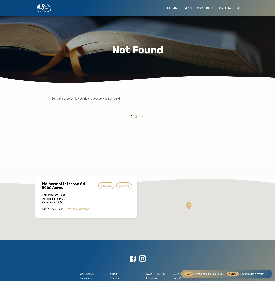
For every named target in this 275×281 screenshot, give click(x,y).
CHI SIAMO (172, 8)
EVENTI (187, 8)
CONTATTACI (225, 8)
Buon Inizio (152, 278)
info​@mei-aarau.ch (78, 209)
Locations (123, 186)
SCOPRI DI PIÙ (204, 8)
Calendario (116, 278)
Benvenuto (86, 278)
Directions (104, 186)
